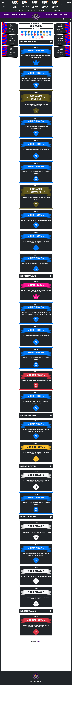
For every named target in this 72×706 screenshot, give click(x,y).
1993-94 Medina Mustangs (28, 276)
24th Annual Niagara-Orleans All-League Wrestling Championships (36, 487)
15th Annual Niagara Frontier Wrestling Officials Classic (36, 241)
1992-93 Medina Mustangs (28, 418)
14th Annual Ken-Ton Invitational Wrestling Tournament (36, 512)
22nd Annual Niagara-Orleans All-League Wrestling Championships (36, 644)
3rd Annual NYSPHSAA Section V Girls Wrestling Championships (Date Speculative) (55, 7)
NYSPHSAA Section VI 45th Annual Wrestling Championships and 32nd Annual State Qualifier (36, 79)
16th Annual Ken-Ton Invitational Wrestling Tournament (36, 358)
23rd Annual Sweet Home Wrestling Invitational (36, 220)
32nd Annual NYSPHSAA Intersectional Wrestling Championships (36, 290)
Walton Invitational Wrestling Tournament (36, 263)
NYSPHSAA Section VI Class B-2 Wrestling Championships (36, 105)
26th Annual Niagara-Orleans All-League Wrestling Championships (36, 336)
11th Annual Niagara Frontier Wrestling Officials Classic (36, 612)
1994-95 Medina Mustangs (28, 42)
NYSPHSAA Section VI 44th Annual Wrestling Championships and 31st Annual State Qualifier (36, 313)
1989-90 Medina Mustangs (28, 629)
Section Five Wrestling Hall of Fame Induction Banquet (15, 6)
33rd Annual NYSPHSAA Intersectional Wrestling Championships (36, 56)
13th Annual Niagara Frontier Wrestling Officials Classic (36, 455)
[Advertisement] (10, 82)
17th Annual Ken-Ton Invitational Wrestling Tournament (36, 172)
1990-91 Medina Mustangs (28, 526)
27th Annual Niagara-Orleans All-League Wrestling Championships (36, 150)
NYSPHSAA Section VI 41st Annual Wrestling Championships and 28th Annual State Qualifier (36, 540)
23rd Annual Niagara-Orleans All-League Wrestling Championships (36, 566)
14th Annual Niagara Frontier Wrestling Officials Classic (36, 405)
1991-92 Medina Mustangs (28, 472)
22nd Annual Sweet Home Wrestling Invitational (36, 380)
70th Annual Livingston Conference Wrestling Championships (35, 6)
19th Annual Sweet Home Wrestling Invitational (36, 588)
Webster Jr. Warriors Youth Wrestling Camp (26, 5)
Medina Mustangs (11, 26)
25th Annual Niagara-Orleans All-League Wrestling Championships (36, 433)
